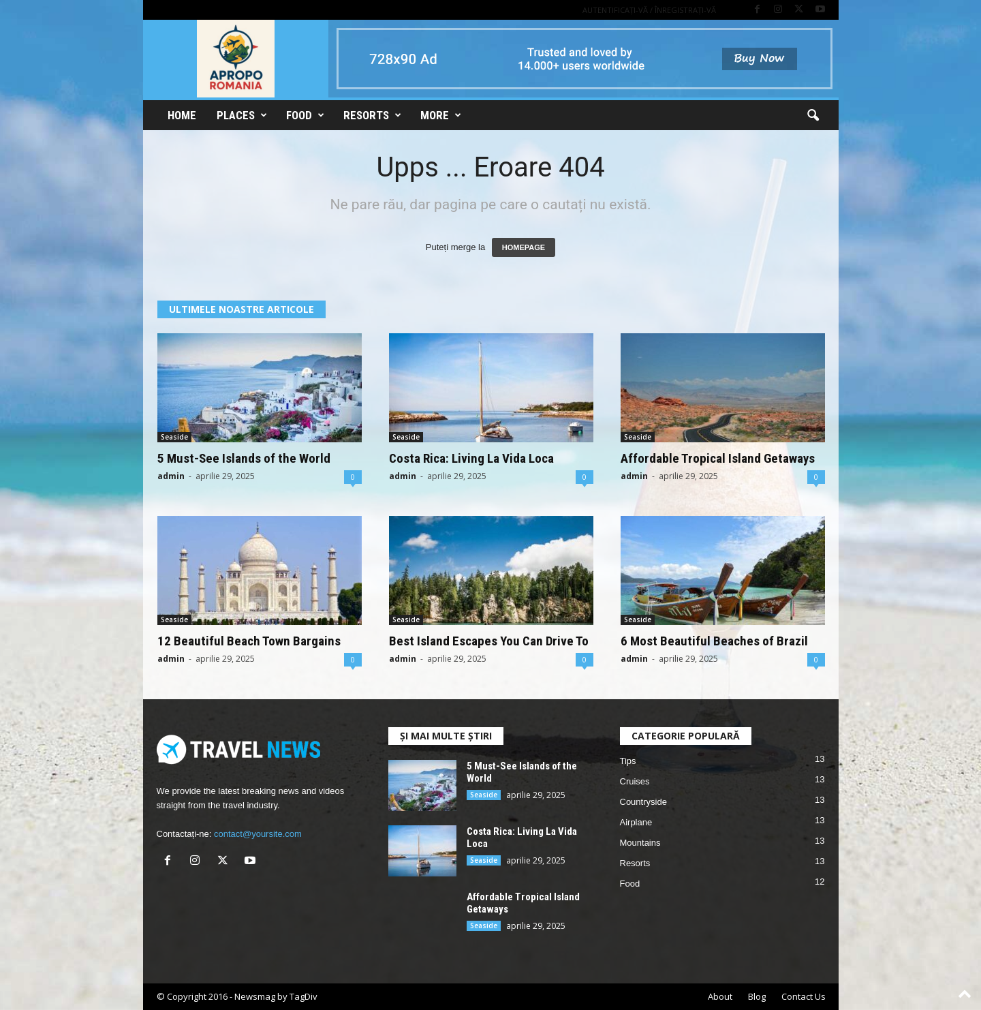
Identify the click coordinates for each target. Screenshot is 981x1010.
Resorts (372, 115)
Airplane (636, 822)
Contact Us (803, 996)
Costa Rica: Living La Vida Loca (471, 458)
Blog (757, 996)
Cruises (635, 781)
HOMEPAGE (523, 247)
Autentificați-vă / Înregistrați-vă (649, 10)
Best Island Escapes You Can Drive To (489, 641)
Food (305, 115)
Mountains (640, 843)
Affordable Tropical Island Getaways (718, 458)
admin (171, 476)
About (720, 996)
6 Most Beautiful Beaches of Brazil (714, 641)
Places (242, 115)
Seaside (174, 437)
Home (182, 115)
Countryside (643, 802)
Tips (628, 761)
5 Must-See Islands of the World (243, 458)
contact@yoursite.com (258, 834)
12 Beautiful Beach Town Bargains (249, 641)
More (440, 115)
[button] (813, 116)
